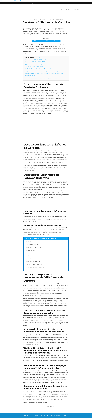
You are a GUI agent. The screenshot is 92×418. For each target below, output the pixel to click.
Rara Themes (54, 415)
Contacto (76, 9)
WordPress (65, 415)
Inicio (62, 9)
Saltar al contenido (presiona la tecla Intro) (10, 1)
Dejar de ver (37, 57)
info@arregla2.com (32, 3)
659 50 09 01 (15, 3)
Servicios (68, 9)
